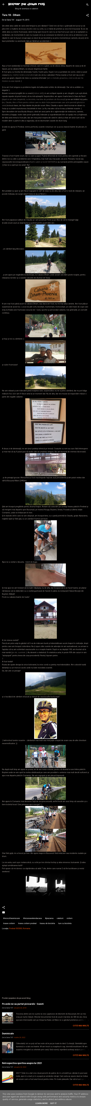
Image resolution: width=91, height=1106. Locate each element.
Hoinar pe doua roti (26, 4)
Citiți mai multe (81, 1026)
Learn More (41, 1103)
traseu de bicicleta (47, 923)
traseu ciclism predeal (27, 923)
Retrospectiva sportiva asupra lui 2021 (22, 1063)
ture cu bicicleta (64, 923)
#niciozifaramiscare (11, 918)
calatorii (60, 918)
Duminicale (8, 1033)
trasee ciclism (9, 923)
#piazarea (49, 918)
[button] (87, 16)
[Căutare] (87, 5)
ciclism (69, 918)
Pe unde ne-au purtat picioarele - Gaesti (23, 1004)
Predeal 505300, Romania (19, 928)
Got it (53, 1103)
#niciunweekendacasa (32, 918)
